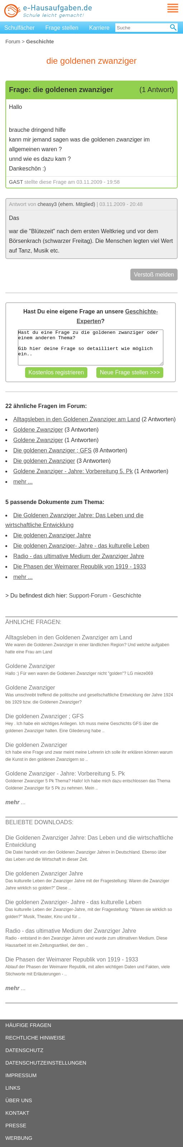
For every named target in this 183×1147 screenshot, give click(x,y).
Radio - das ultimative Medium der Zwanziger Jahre (78, 556)
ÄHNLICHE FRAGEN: (33, 622)
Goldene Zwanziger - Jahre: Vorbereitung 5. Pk (73, 471)
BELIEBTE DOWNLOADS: (39, 822)
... (15, 802)
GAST (16, 182)
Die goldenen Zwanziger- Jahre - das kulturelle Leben (81, 546)
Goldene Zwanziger (38, 430)
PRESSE (15, 1125)
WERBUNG (18, 1138)
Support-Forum (88, 595)
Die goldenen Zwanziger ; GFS (52, 450)
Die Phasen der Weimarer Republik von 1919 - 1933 (79, 566)
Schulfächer (19, 28)
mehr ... (23, 482)
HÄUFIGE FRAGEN (28, 1025)
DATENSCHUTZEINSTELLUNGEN (45, 1063)
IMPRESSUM (21, 1075)
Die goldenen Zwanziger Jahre (52, 535)
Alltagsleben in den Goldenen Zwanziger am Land (76, 419)
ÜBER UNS (18, 1100)
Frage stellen (62, 28)
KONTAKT (17, 1113)
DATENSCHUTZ (24, 1050)
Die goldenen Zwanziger (44, 461)
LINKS (12, 1088)
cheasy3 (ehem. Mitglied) (66, 204)
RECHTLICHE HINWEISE (35, 1038)
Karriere (99, 28)
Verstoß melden (154, 275)
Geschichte (126, 595)
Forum (12, 41)
